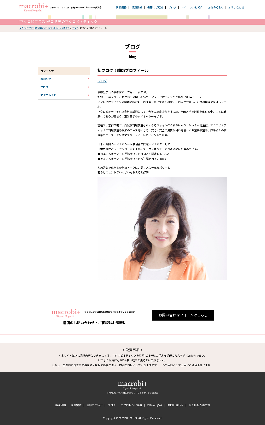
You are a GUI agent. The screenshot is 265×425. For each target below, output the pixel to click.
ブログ (172, 7)
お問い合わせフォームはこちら (183, 315)
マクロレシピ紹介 (192, 7)
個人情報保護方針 (199, 405)
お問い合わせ (236, 7)
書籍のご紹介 (155, 7)
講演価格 (121, 7)
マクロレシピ (64, 95)
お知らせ (64, 79)
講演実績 (136, 7)
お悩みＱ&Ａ (215, 7)
